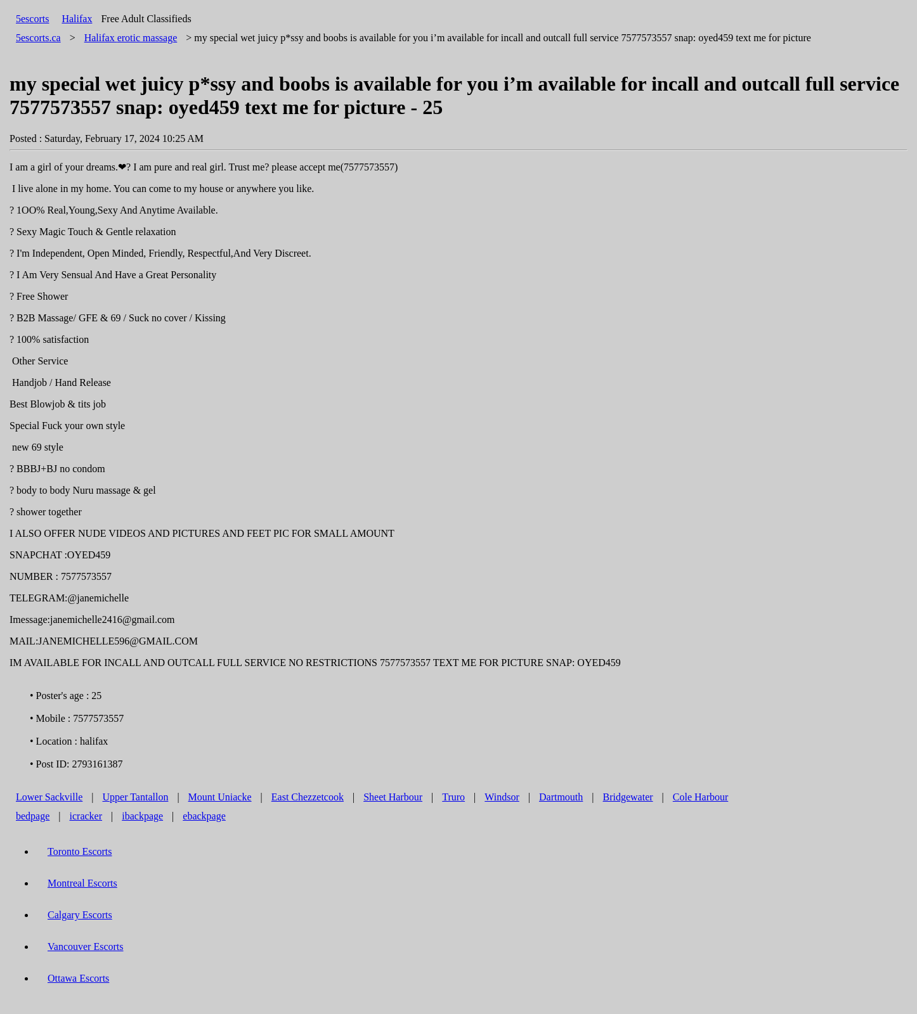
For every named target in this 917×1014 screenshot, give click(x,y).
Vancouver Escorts (86, 946)
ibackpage (142, 816)
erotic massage (131, 37)
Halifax (77, 18)
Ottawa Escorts (78, 978)
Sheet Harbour (392, 797)
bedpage (32, 816)
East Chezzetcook (307, 797)
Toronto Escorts (80, 851)
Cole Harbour (701, 797)
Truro (453, 797)
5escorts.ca (38, 37)
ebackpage (204, 816)
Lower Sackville (49, 797)
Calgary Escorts (80, 914)
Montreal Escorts (82, 883)
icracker (86, 816)
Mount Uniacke (220, 797)
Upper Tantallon (136, 797)
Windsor (502, 797)
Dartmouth (561, 797)
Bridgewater (628, 797)
